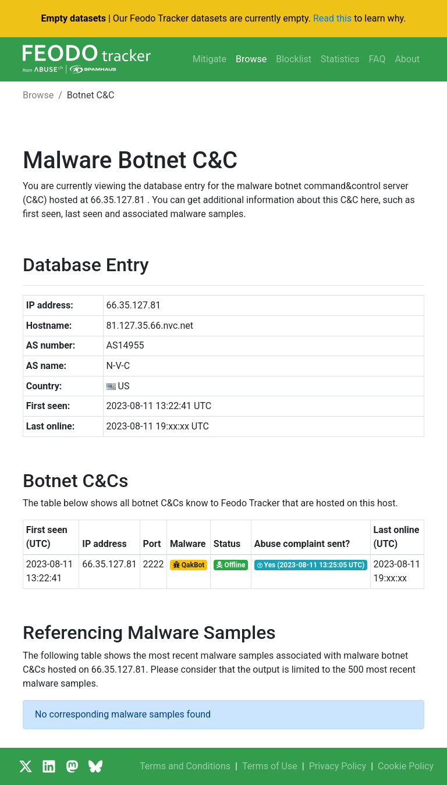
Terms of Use (269, 766)
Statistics (340, 59)
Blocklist (293, 59)
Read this (332, 18)
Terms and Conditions (185, 766)
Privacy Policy (338, 766)
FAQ (377, 59)
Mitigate (209, 59)
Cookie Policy (406, 766)
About (407, 59)
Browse (251, 59)
